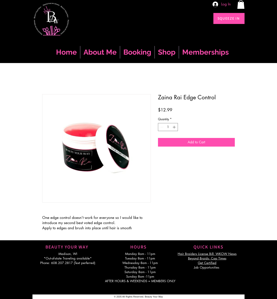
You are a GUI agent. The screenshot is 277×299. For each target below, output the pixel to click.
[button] (241, 4)
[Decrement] (161, 127)
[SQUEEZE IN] (229, 18)
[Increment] (174, 127)
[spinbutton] (168, 127)
